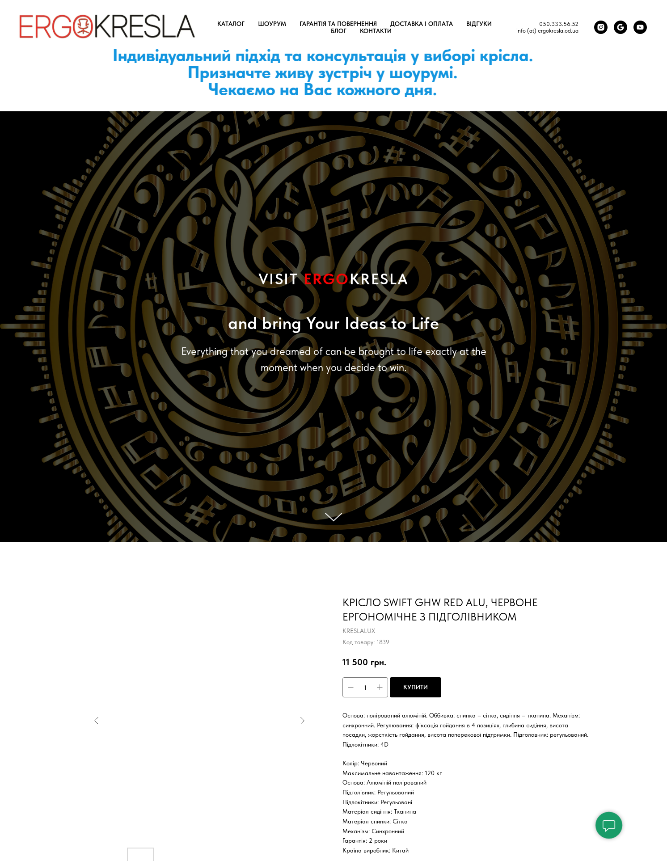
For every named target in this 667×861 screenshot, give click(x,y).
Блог (338, 30)
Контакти (376, 30)
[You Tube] (640, 27)
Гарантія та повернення (338, 23)
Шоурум (272, 23)
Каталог (231, 23)
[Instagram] (601, 27)
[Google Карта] (620, 27)
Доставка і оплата (421, 23)
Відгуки (479, 23)
